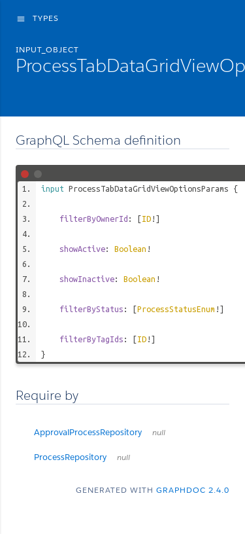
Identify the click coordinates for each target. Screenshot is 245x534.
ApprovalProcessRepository (99, 432)
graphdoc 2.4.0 (192, 489)
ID (146, 218)
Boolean (130, 248)
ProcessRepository (82, 457)
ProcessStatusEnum (176, 308)
